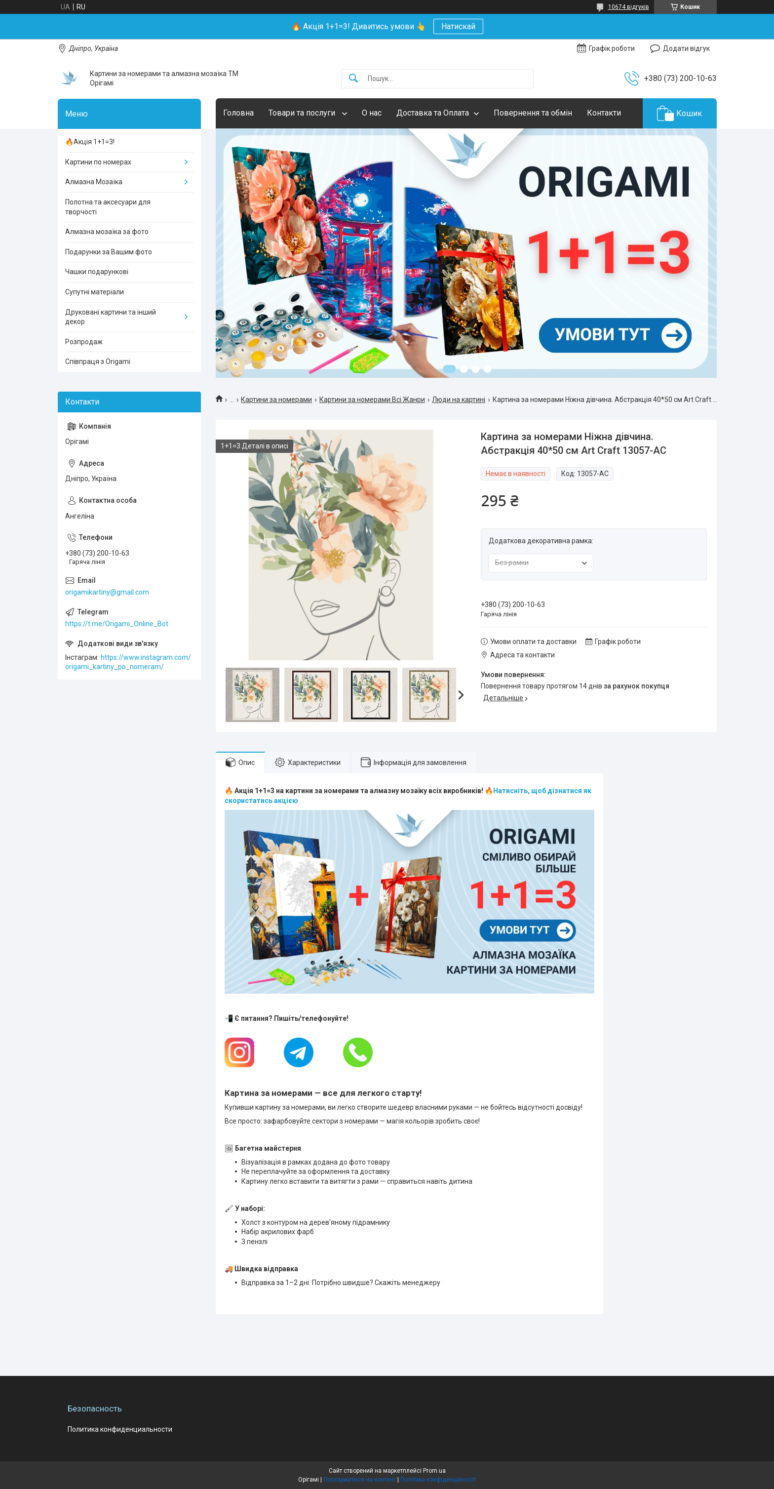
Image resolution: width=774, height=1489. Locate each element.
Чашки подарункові (96, 272)
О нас (372, 113)
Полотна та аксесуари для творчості (108, 207)
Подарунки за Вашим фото (108, 252)
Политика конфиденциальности (120, 1429)
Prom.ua (434, 1470)
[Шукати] (353, 78)
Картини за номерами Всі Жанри (372, 399)
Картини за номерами (276, 399)
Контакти (604, 113)
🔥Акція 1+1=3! (90, 142)
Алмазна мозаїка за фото (107, 232)
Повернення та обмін (533, 113)
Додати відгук (686, 48)
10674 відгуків (628, 6)
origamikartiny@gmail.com (107, 592)
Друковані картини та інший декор (110, 317)
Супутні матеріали (94, 292)
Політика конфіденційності (438, 1479)
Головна (238, 113)
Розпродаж (84, 342)
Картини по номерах (98, 162)
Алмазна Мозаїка (93, 182)
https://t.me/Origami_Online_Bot (116, 624)
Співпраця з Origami (97, 361)
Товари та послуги (303, 113)
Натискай (458, 26)
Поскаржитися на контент (359, 1479)
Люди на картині (458, 399)
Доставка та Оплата (432, 113)
